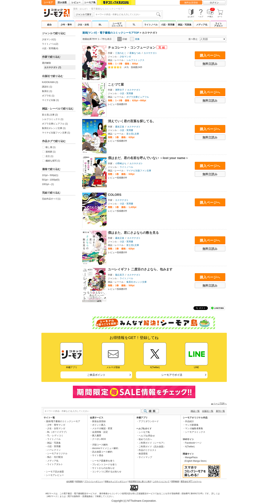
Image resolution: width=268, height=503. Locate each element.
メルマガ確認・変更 (102, 428)
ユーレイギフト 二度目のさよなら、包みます (140, 269)
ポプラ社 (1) (48, 95)
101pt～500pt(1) (50, 175)
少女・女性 (83, 24)
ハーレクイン (54, 450)
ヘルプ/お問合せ (147, 435)
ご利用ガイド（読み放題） (152, 446)
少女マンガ (125, 56)
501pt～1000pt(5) (50, 179)
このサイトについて (161, 481)
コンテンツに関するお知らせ (106, 471)
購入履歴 (96, 435)
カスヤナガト (150, 53)
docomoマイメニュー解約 (105, 448)
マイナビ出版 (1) (50, 100)
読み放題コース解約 (102, 451)
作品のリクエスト (148, 450)
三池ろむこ (120, 53)
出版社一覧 (207, 411)
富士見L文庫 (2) (50, 114)
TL (134, 24)
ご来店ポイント (96, 374)
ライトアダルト (218, 24)
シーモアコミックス (117, 24)
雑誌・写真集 (184, 24)
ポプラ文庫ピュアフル (137, 97)
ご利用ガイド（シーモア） (152, 443)
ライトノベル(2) (50, 44)
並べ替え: (193, 39)
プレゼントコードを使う (104, 464)
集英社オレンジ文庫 (136, 282)
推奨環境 (143, 453)
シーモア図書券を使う (103, 460)
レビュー (76, 2)
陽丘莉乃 (119, 275)
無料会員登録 (191, 2)
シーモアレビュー (55, 475)
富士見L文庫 (132, 133)
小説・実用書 (168, 24)
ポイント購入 (99, 425)
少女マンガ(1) (49, 39)
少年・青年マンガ (56, 425)
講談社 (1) (47, 86)
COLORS (114, 195)
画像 (135, 39)
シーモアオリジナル (57, 453)
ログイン (214, 2)
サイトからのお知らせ (103, 468)
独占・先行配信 (55, 457)
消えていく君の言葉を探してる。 (132, 121)
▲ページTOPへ (219, 403)
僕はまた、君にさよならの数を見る (133, 232)
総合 (49, 24)
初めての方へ (145, 439)
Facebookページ (193, 443)
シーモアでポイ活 (171, 374)
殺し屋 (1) (51, 147)
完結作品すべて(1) (51, 199)
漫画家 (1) (51, 151)
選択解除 (46, 63)
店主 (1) (49, 156)
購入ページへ (210, 55)
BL (100, 24)
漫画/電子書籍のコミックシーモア (63, 421)
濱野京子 (119, 90)
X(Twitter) (190, 446)
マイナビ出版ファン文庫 (138, 170)
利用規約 (79, 481)
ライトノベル (151, 24)
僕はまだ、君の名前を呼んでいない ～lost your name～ (148, 158)
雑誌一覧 (195, 411)
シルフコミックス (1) (52, 119)
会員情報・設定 (100, 432)
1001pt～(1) (48, 184)
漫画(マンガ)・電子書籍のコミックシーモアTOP (110, 32)
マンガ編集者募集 (194, 428)
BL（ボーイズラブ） (57, 432)
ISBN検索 (175, 481)
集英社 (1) (47, 91)
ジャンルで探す (84, 14)
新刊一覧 (220, 411)
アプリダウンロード (149, 421)
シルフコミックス (135, 60)
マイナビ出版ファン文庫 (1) (56, 132)
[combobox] (128, 14)
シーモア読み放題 (55, 471)
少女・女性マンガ (56, 428)
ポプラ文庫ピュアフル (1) (55, 123)
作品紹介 (189, 421)
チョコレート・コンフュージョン (132, 47)
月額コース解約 (100, 444)
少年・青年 (66, 24)
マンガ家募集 (192, 425)
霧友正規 (119, 126)
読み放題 (62, 2)
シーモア (48, 2)
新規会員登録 (99, 421)
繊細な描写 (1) (53, 160)
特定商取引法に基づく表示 (140, 481)
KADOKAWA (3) (50, 82)
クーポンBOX (99, 439)
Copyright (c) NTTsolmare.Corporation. (133, 500)
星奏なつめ (135, 53)
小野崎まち (120, 163)
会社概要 (70, 481)
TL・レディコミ (55, 435)
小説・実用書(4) (50, 48)
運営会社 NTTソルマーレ (191, 481)
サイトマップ (145, 457)
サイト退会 (97, 455)
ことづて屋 (116, 84)
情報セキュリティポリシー (116, 481)
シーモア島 (90, 2)
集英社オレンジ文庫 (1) (54, 128)
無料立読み (209, 63)
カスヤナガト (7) (52, 67)
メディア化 (201, 24)
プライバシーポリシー (93, 481)
